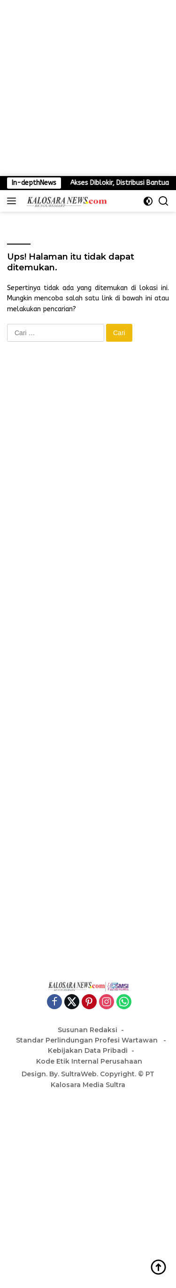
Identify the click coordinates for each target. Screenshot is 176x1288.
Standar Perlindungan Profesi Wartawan (88, 1040)
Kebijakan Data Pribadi (88, 1050)
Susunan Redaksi (87, 1030)
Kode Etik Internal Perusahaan (89, 1061)
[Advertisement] (88, 88)
